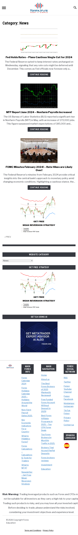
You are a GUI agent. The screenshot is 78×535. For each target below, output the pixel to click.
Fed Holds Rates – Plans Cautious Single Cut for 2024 (39, 57)
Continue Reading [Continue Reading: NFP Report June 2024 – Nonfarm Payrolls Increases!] (39, 129)
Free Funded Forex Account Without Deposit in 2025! (48, 405)
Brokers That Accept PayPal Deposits (48, 450)
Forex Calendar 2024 (25, 381)
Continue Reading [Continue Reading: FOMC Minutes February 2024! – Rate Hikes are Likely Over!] (39, 187)
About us (45, 379)
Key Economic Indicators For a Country (26, 426)
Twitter (67, 382)
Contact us (69, 425)
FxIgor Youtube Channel (68, 389)
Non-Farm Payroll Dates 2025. (26, 413)
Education (46, 469)
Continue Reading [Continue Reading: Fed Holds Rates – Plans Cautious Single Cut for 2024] (39, 74)
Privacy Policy (48, 530)
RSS (66, 378)
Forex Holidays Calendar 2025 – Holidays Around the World (26, 397)
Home (44, 375)
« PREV (7, 237)
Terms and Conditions (33, 530)
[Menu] (4, 8)
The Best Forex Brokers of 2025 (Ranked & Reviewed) (48, 389)
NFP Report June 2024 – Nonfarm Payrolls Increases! (39, 112)
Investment (46, 465)
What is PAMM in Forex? (25, 439)
